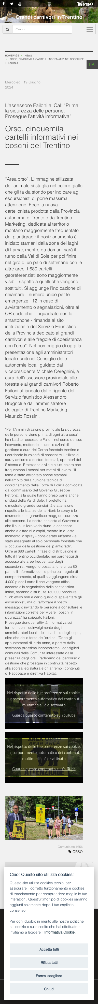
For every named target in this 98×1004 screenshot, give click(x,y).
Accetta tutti (49, 949)
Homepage (12, 55)
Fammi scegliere (49, 975)
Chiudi (49, 989)
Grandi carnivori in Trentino (49, 17)
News (28, 55)
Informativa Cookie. (60, 932)
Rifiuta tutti (49, 962)
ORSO (75, 851)
